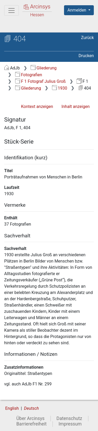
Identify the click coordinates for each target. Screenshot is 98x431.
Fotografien (28, 74)
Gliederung (43, 68)
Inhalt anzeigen (75, 106)
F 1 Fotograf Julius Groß (40, 81)
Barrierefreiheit (31, 424)
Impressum (70, 424)
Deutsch (31, 408)
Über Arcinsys (30, 418)
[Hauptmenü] (11, 10)
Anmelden (77, 10)
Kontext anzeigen (37, 106)
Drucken (86, 55)
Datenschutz (69, 418)
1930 (59, 88)
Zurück (87, 37)
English (12, 408)
